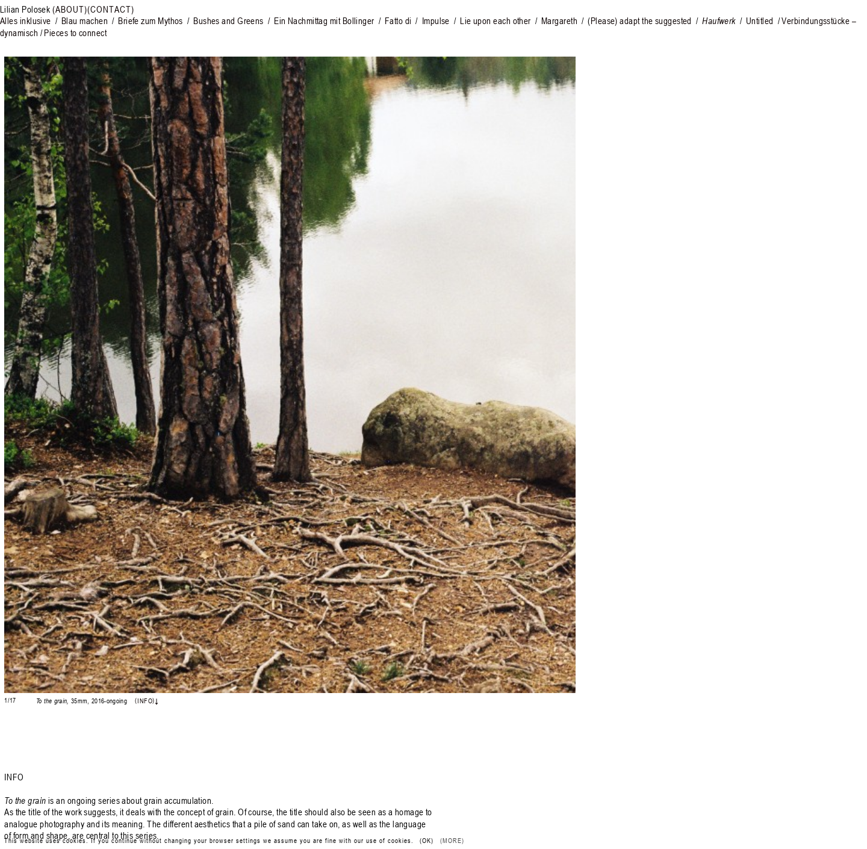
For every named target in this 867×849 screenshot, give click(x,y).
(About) (69, 9)
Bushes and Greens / (231, 20)
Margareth (559, 20)
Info (144, 700)
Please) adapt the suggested (641, 20)
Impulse (436, 20)
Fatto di (398, 20)
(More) (452, 840)
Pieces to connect (75, 32)
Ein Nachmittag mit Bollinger (325, 20)
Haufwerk (719, 20)
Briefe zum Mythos (152, 20)
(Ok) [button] (427, 840)
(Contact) (110, 9)
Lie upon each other (495, 20)
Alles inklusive (26, 20)
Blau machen (85, 20)
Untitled (760, 20)
